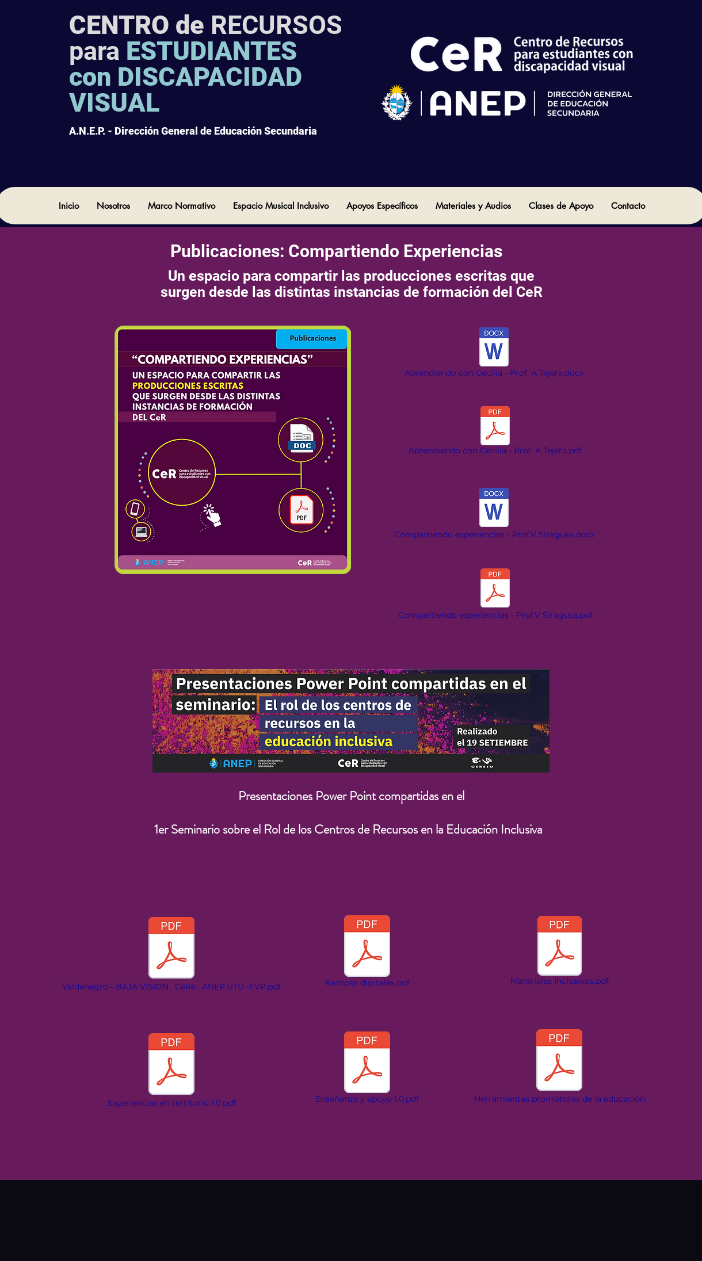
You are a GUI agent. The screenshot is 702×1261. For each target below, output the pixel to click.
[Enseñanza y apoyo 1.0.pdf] (367, 1068)
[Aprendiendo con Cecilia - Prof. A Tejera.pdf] (495, 432)
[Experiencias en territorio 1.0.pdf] (171, 1070)
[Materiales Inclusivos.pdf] (559, 952)
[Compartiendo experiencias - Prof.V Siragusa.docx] (494, 514)
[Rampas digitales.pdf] (367, 952)
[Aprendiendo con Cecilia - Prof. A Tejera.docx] (494, 353)
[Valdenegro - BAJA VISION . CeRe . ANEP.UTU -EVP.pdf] (171, 954)
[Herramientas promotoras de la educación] (559, 1066)
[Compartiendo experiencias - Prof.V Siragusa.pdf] (495, 594)
